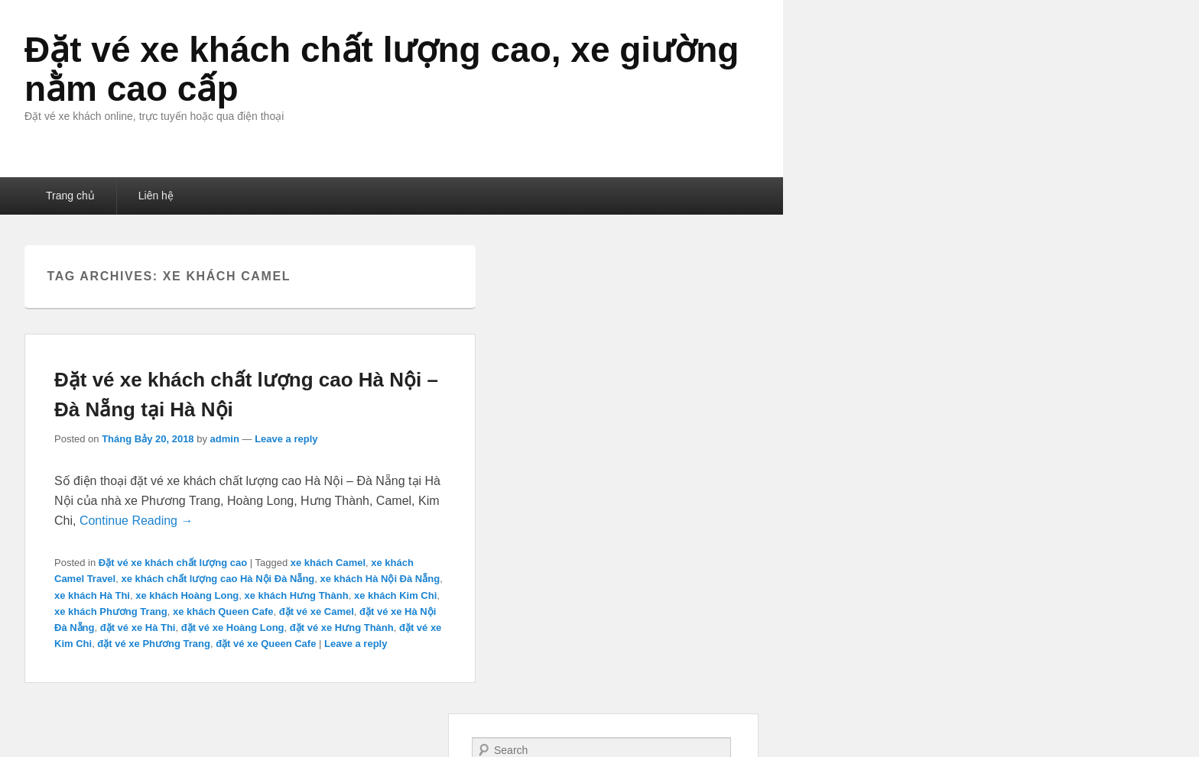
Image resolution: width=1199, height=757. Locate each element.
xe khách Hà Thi (92, 595)
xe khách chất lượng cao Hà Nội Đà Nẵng (217, 578)
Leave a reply (286, 439)
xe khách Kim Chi (395, 595)
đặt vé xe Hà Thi (138, 627)
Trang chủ (70, 195)
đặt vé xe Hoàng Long (232, 627)
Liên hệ (156, 195)
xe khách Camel (328, 562)
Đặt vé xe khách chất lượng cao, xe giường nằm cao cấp (381, 69)
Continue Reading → (136, 520)
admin (224, 439)
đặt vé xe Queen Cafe (266, 643)
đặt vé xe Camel (316, 611)
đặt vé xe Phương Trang (153, 643)
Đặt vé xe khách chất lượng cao (173, 562)
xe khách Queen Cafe (223, 611)
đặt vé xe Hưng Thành (342, 627)
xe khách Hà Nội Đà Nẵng (380, 578)
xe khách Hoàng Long (187, 595)
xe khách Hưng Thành (297, 595)
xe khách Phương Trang (110, 611)
